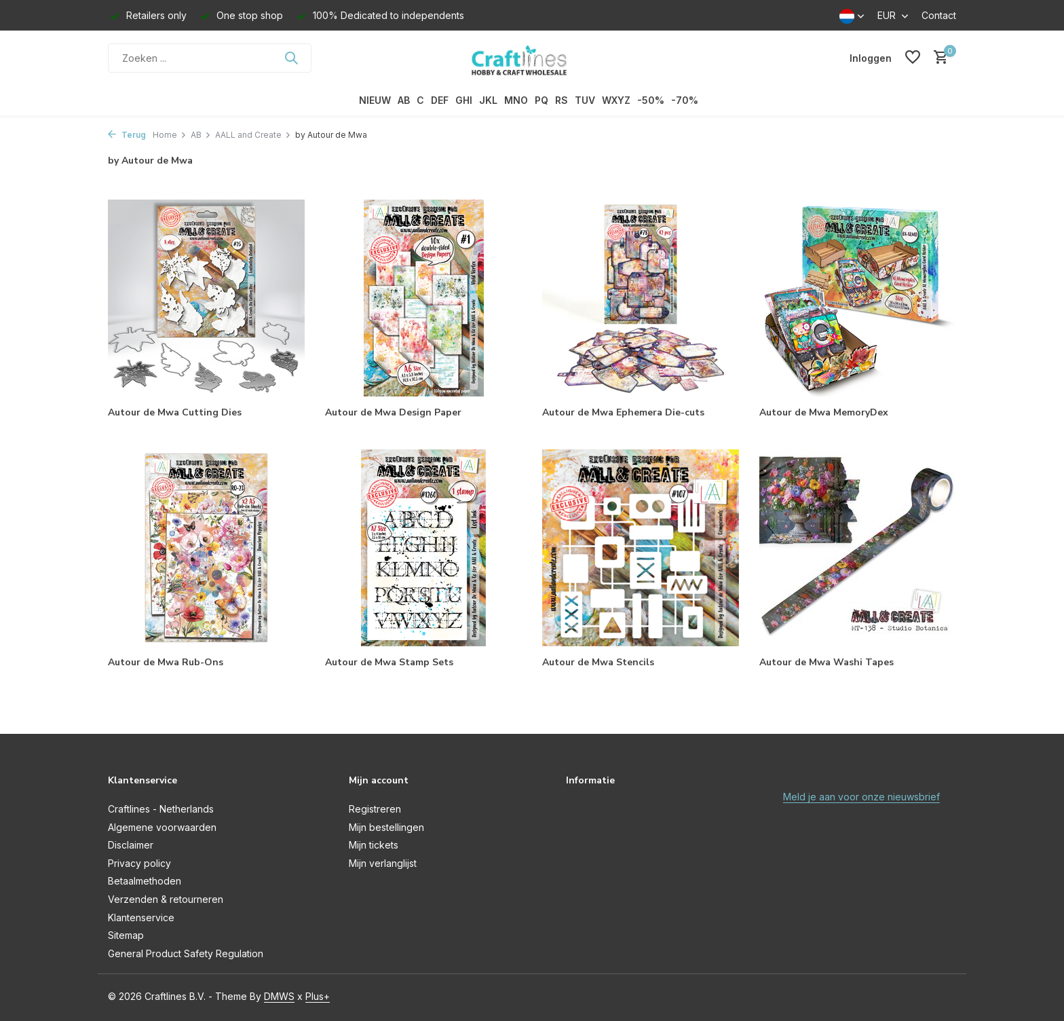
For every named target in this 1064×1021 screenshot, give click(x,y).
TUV (585, 100)
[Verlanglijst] (912, 58)
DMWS (279, 996)
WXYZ (616, 100)
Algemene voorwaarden (162, 827)
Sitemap (126, 935)
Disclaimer (130, 845)
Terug (127, 135)
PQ (541, 100)
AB (404, 100)
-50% (650, 100)
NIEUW (375, 100)
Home (170, 135)
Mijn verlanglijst (383, 863)
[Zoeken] (209, 58)
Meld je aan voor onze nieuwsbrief (861, 796)
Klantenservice (141, 917)
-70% (684, 100)
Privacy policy (139, 863)
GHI (463, 100)
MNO (516, 100)
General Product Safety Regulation (185, 953)
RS (561, 100)
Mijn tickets (373, 845)
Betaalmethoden (144, 881)
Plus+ (317, 996)
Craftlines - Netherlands (161, 809)
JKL (488, 100)
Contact (939, 15)
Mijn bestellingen (386, 827)
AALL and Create (253, 135)
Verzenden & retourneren (165, 899)
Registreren (375, 809)
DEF (440, 100)
